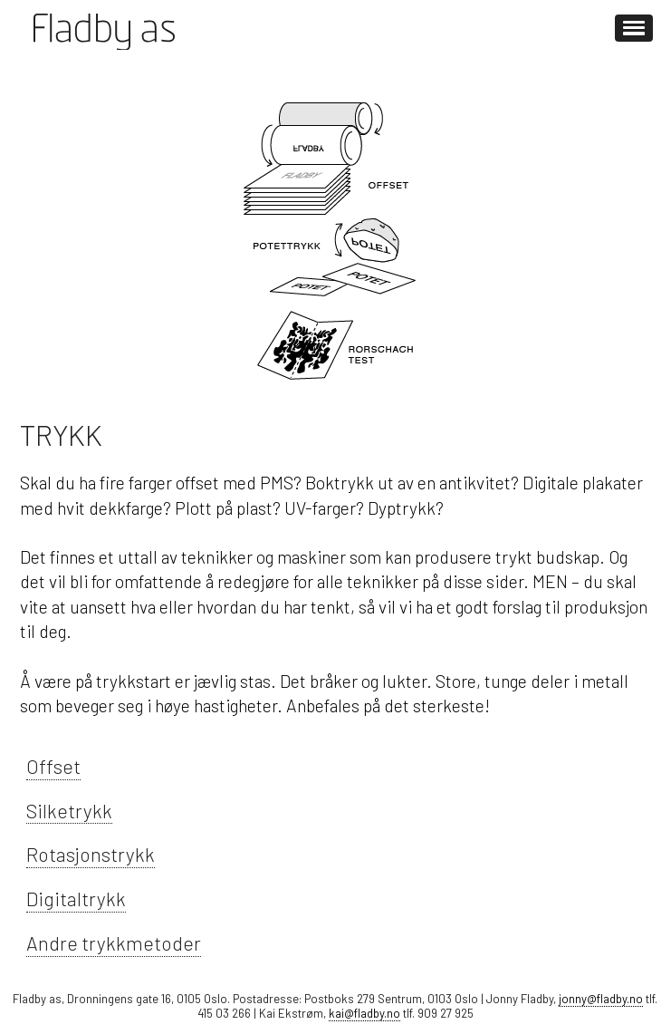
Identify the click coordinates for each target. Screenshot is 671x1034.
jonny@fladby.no (601, 998)
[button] (634, 28)
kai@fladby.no (364, 1013)
